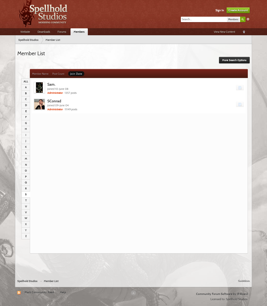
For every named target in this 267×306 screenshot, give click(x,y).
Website (25, 31)
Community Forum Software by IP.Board (222, 294)
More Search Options (234, 60)
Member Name (40, 73)
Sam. (51, 84)
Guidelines (244, 280)
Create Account (238, 10)
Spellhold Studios (27, 281)
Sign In (219, 10)
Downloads (44, 31)
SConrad (54, 101)
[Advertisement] (133, 264)
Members (79, 31)
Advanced (248, 19)
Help (63, 292)
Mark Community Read (39, 292)
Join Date (76, 73)
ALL (26, 81)
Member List (51, 281)
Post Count (58, 73)
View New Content (224, 31)
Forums (62, 31)
